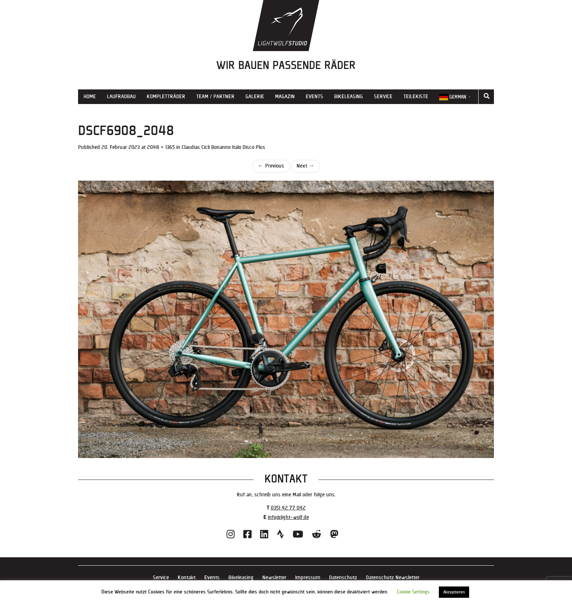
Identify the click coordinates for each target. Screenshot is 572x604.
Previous (271, 166)
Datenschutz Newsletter (393, 577)
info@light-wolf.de (288, 517)
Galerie (255, 96)
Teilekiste (415, 96)
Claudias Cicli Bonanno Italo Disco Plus (223, 147)
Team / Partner (215, 96)
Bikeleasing (348, 96)
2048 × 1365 (161, 147)
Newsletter (274, 577)
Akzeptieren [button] (454, 592)
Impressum (307, 577)
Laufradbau (121, 96)
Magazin (285, 96)
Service (383, 96)
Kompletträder (166, 96)
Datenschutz (343, 577)
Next (305, 166)
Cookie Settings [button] (413, 592)
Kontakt (187, 577)
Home (90, 96)
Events (314, 96)
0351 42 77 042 (288, 508)
